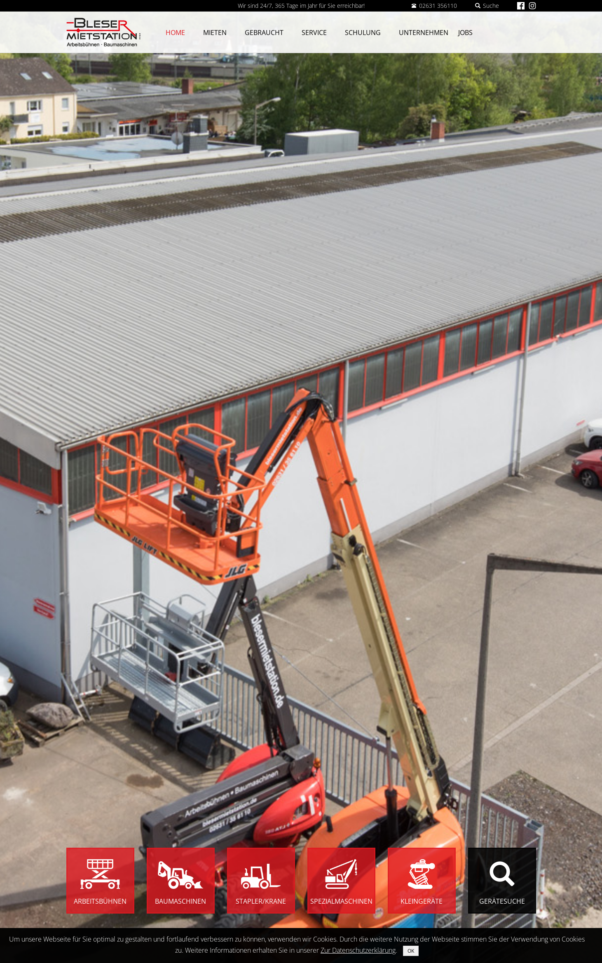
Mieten (215, 32)
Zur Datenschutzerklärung (358, 950)
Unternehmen (423, 32)
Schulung (363, 32)
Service (314, 32)
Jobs (465, 32)
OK (411, 950)
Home (175, 32)
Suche (487, 5)
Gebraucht (264, 32)
